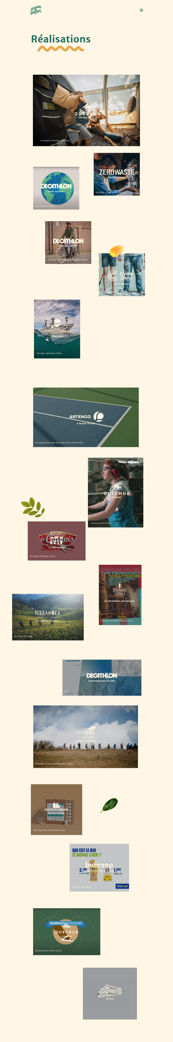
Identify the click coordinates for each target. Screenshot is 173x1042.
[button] (141, 10)
